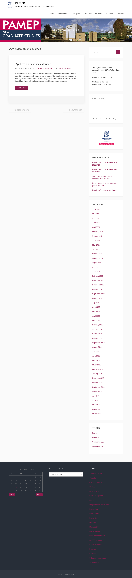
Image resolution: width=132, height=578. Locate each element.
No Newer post (73, 110)
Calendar (120, 14)
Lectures (92, 522)
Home (51, 14)
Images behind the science (99, 505)
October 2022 (97, 236)
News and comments (93, 14)
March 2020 (96, 320)
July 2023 (95, 218)
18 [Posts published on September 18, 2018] (16, 487)
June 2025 (96, 209)
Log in (94, 433)
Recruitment (93, 553)
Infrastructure (94, 513)
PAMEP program (95, 540)
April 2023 (96, 227)
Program (77, 14)
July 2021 (95, 267)
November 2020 (98, 285)
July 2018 (95, 396)
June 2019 (96, 356)
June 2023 (96, 223)
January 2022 (97, 249)
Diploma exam (94, 491)
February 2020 (97, 325)
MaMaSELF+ (94, 527)
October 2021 (97, 254)
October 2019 (97, 338)
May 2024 (96, 214)
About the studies (95, 473)
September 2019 (98, 343)
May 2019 (96, 360)
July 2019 (95, 351)
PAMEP (20, 3)
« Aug (12, 495)
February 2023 (97, 231)
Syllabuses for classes (97, 558)
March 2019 (96, 365)
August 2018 (97, 391)
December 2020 (98, 280)
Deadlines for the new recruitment (104, 190)
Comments (98, 442)
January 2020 (97, 329)
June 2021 (96, 271)
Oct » (39, 495)
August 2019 (97, 347)
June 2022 (96, 240)
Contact (109, 14)
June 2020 (96, 307)
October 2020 (97, 289)
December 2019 (98, 334)
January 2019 (97, 374)
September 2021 (98, 258)
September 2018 (98, 387)
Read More (22, 88)
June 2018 (96, 400)
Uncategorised (65, 68)
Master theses (94, 531)
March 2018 (96, 414)
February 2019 (97, 369)
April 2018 (96, 409)
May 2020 (96, 311)
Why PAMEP (94, 562)
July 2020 (95, 303)
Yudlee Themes (69, 574)
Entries (96, 437)
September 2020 (98, 294)
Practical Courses (95, 545)
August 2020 (97, 298)
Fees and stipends (96, 496)
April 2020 (96, 316)
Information (63, 14)
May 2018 (96, 405)
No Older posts (20, 110)
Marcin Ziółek (24, 68)
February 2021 (97, 276)
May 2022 (96, 245)
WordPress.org (97, 446)
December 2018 (98, 378)
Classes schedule (95, 482)
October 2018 (97, 382)
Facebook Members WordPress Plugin (105, 119)
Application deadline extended (33, 64)
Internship (93, 518)
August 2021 (97, 263)
